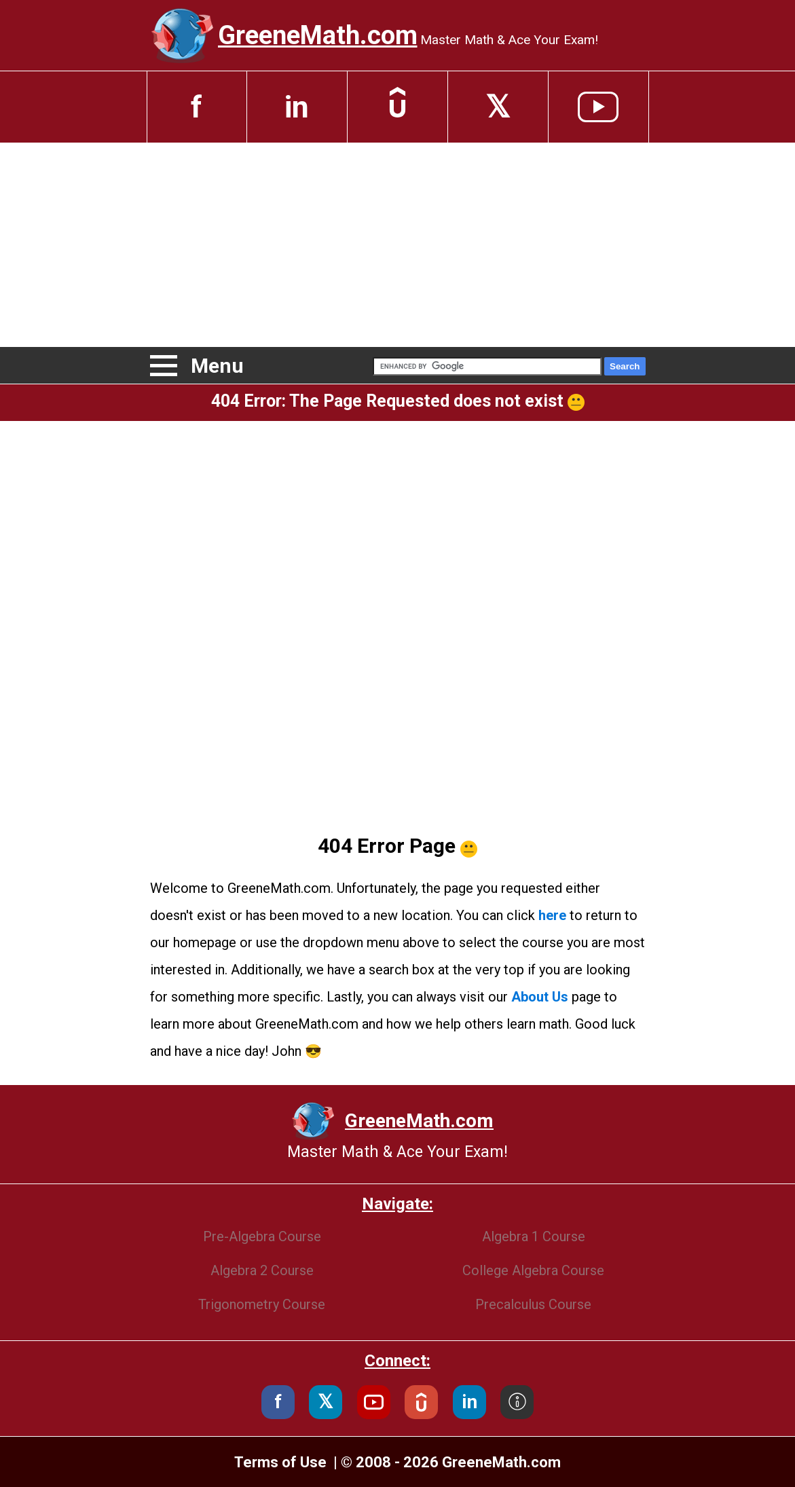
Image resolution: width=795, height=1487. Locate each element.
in (296, 107)
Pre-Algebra (262, 1236)
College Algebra (533, 1270)
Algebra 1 (533, 1236)
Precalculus (533, 1304)
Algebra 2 (262, 1270)
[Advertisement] (397, 244)
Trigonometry (261, 1304)
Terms (280, 1462)
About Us (539, 997)
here (552, 915)
